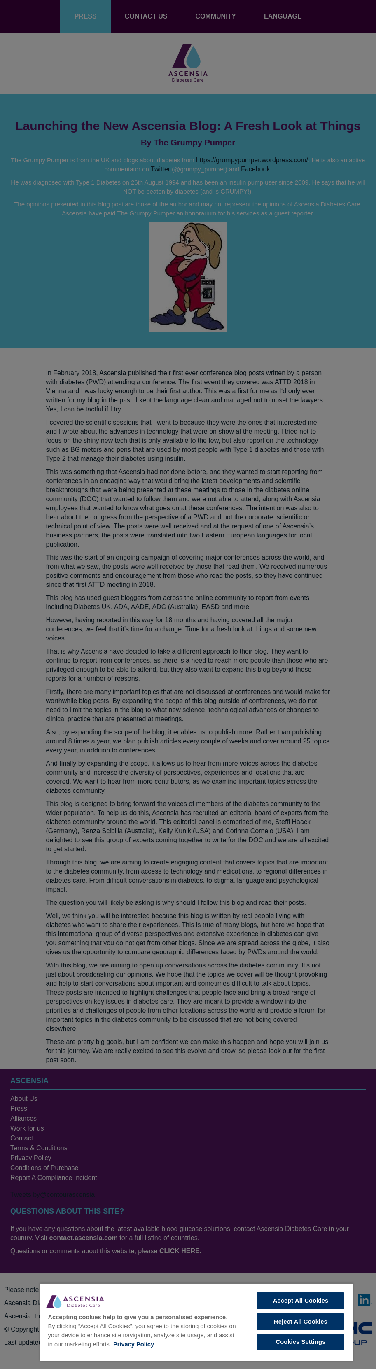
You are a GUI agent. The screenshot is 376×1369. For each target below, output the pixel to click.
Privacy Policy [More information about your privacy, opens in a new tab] (133, 1344)
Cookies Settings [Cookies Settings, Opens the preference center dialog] (300, 1342)
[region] (196, 1322)
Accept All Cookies (301, 1300)
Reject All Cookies (300, 1321)
